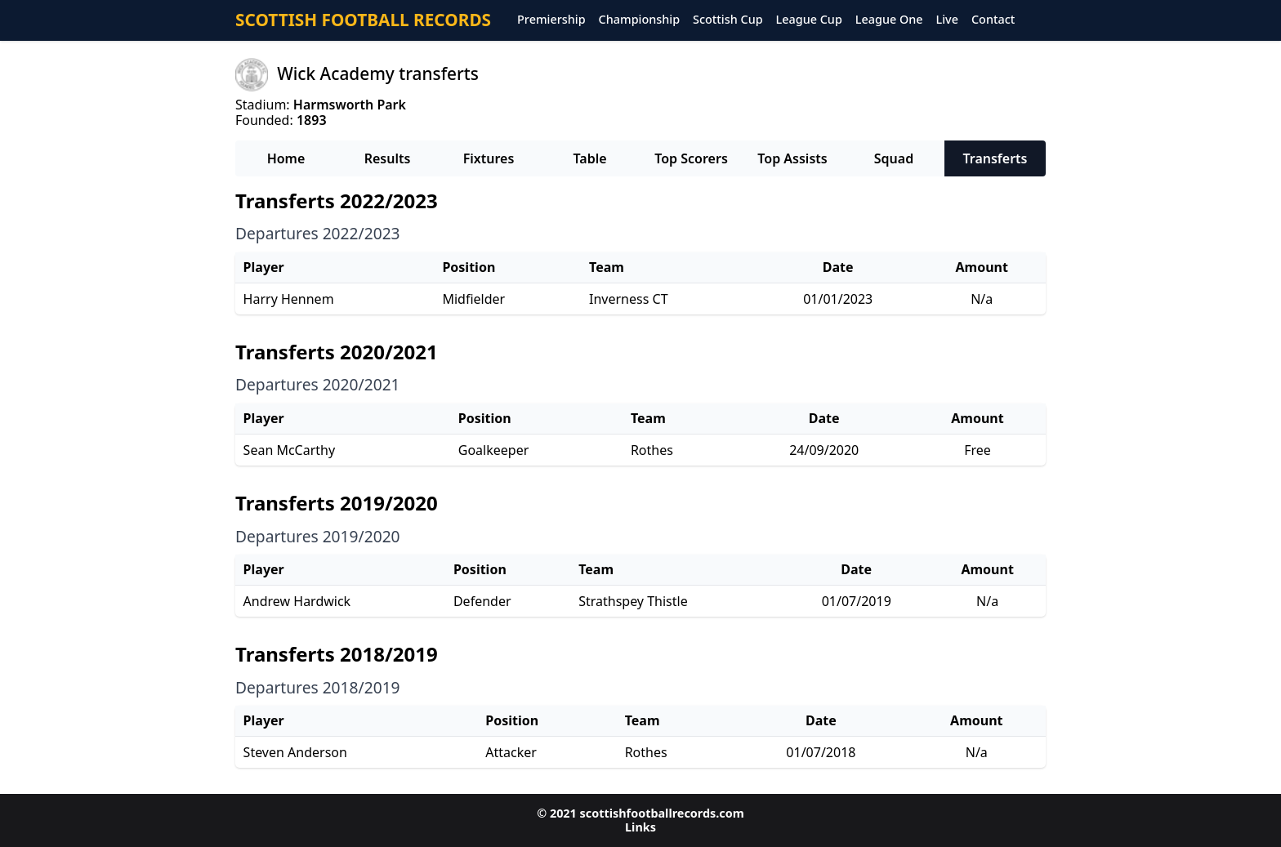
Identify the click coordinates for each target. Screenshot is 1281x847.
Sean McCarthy (289, 450)
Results (387, 158)
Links (640, 827)
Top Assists (792, 158)
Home (286, 158)
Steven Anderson (295, 752)
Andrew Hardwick (297, 601)
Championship (639, 20)
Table (589, 158)
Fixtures (489, 158)
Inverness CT (628, 299)
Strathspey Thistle (633, 601)
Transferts (994, 158)
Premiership (551, 20)
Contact (993, 20)
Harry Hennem (288, 299)
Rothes (652, 450)
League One (889, 20)
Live (947, 20)
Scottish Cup (728, 20)
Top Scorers (691, 158)
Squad (893, 158)
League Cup (809, 20)
